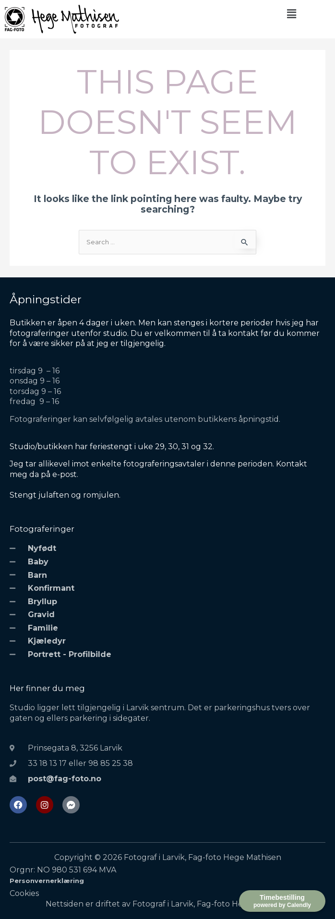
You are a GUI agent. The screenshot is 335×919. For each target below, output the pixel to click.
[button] (291, 14)
